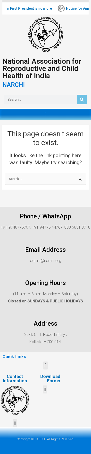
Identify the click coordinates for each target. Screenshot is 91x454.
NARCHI (13, 84)
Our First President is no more (30, 8)
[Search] (82, 99)
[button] (45, 114)
